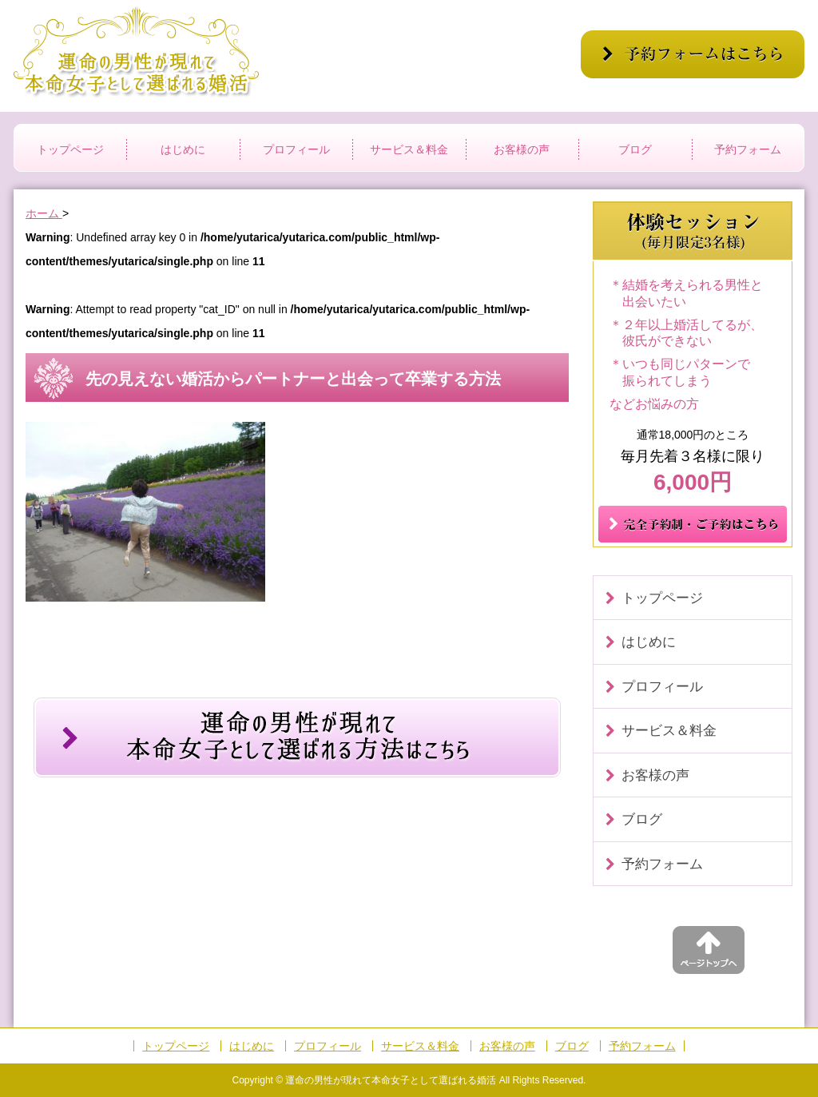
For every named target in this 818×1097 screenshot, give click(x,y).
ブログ (635, 149)
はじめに (183, 149)
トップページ (70, 149)
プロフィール (296, 149)
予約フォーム (747, 149)
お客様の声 (522, 149)
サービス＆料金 (409, 149)
